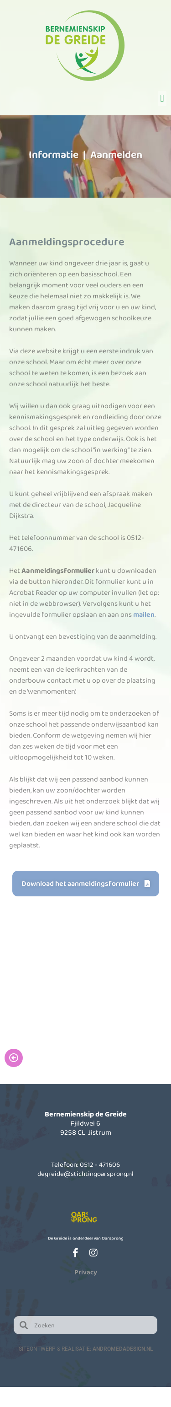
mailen (144, 614)
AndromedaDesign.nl (123, 1349)
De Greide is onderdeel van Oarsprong (85, 1237)
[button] (162, 98)
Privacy (85, 1272)
